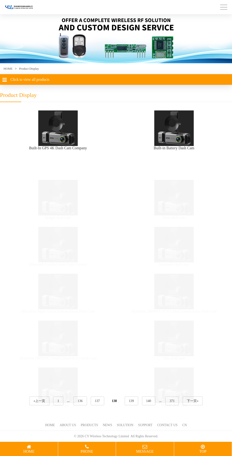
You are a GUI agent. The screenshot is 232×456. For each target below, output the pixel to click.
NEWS (107, 425)
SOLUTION (125, 425)
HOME (8, 68)
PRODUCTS (89, 425)
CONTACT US (167, 425)
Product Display (29, 68)
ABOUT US (68, 425)
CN (184, 425)
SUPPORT (145, 425)
